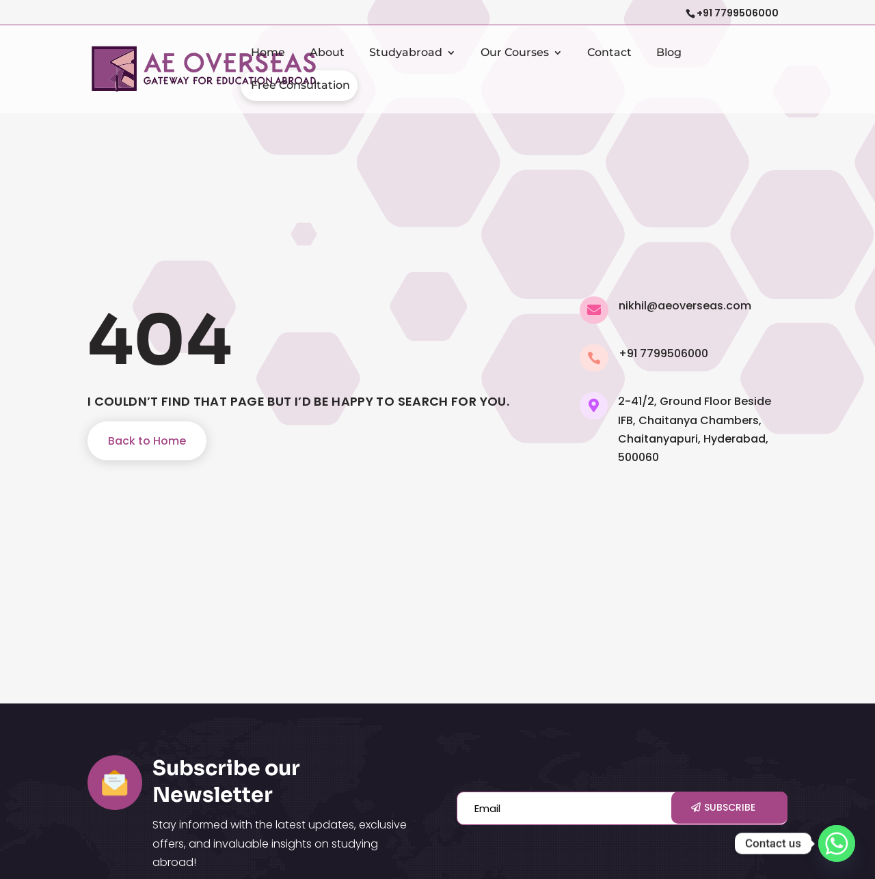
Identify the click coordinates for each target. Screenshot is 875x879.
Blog (669, 53)
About (327, 53)
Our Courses (515, 53)
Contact (609, 53)
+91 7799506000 (738, 13)
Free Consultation (300, 86)
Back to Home (147, 441)
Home (268, 53)
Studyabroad (405, 53)
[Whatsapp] (836, 843)
